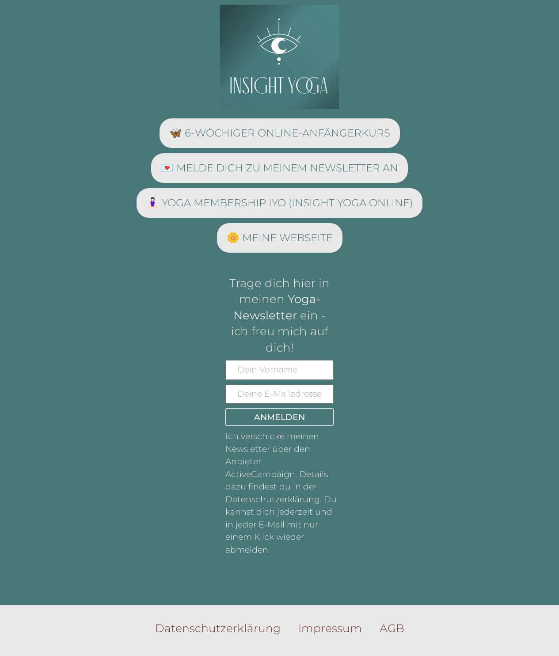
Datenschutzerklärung (218, 628)
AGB (392, 628)
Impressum (330, 628)
